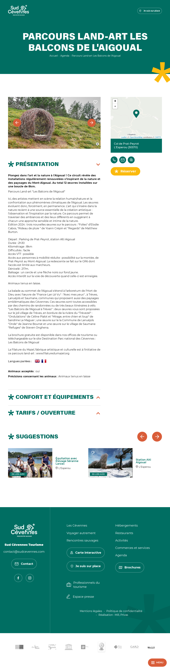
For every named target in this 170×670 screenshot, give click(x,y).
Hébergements (126, 525)
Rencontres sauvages (82, 540)
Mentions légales (91, 611)
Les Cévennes (77, 525)
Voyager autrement (81, 533)
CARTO (158, 137)
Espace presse (80, 597)
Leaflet (123, 137)
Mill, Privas (121, 614)
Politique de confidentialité (124, 611)
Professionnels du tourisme (83, 585)
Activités (121, 540)
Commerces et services (132, 548)
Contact (24, 564)
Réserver (128, 171)
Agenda (121, 555)
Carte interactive (85, 552)
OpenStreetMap (136, 137)
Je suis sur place (149, 11)
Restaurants (124, 533)
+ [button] (115, 101)
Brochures (130, 567)
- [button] (115, 106)
